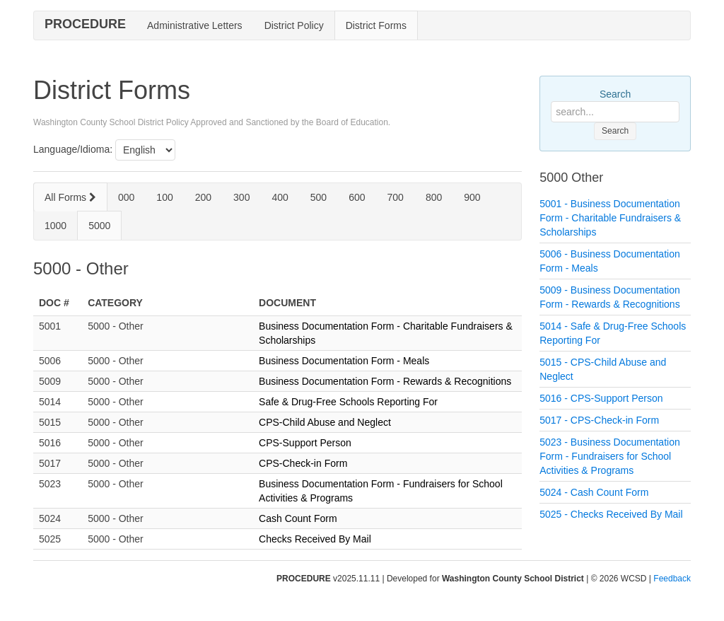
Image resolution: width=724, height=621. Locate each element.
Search (615, 94)
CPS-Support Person (305, 442)
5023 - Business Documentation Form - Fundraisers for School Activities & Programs (609, 456)
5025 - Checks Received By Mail (610, 514)
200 (203, 197)
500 (318, 197)
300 (241, 197)
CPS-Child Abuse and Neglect (325, 422)
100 (164, 197)
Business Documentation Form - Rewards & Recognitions (385, 381)
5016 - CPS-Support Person (600, 398)
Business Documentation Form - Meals (344, 360)
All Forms (70, 197)
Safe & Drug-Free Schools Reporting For (348, 401)
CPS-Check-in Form (303, 463)
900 (472, 197)
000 (126, 197)
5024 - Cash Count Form (593, 492)
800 (434, 197)
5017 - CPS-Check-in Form (599, 420)
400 (280, 197)
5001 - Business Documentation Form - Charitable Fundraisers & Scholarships (610, 218)
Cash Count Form (298, 518)
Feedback (672, 579)
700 (395, 197)
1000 (55, 225)
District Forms (376, 25)
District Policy (294, 25)
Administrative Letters (195, 25)
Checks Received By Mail (315, 539)
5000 (99, 225)
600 (357, 197)
